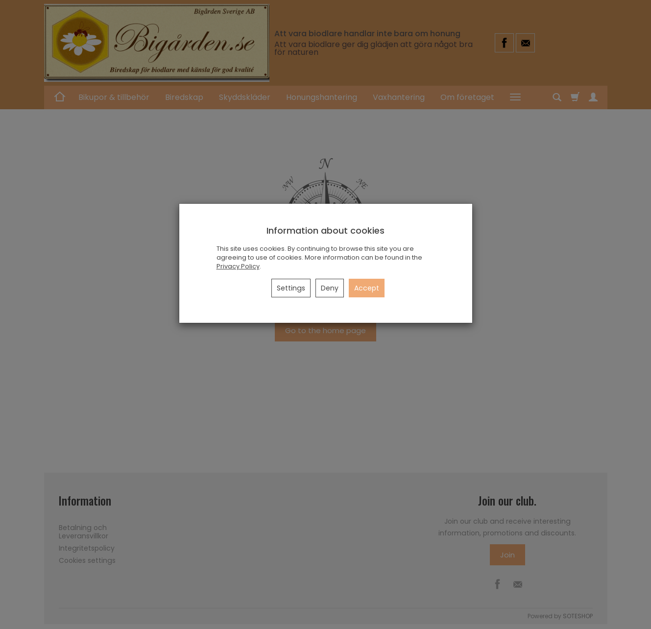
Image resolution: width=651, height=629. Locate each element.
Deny (329, 288)
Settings (291, 288)
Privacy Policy (238, 266)
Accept (366, 288)
